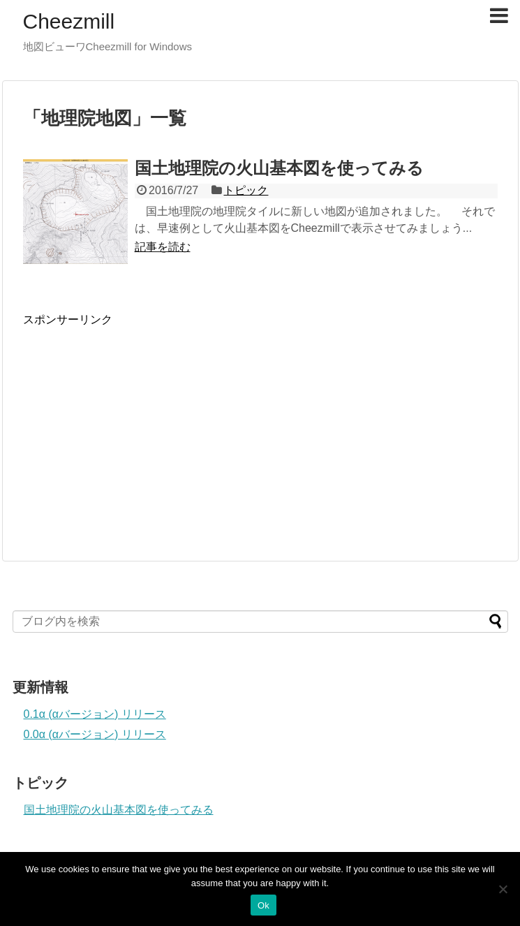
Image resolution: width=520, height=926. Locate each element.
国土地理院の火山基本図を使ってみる (279, 168)
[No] (503, 889)
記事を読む (163, 247)
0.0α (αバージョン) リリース (95, 734)
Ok (263, 905)
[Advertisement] (140, 425)
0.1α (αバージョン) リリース (95, 714)
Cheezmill (69, 21)
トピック (245, 190)
